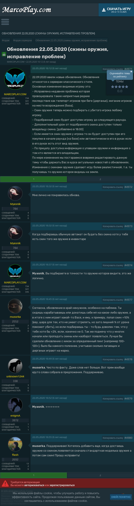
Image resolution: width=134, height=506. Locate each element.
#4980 (128, 437)
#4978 (128, 359)
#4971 (128, 69)
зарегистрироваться (62, 485)
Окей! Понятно (121, 497)
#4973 (128, 226)
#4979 (128, 398)
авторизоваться (34, 485)
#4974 (128, 265)
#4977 (128, 299)
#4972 (128, 187)
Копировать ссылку (113, 69)
